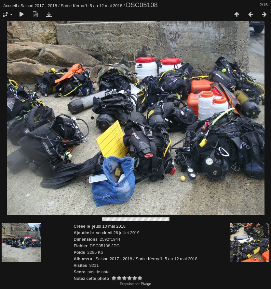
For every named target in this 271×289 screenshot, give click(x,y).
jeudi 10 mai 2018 (109, 226)
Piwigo (146, 284)
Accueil (10, 5)
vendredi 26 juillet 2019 (118, 232)
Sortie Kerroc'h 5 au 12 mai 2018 (91, 5)
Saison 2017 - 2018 (38, 5)
